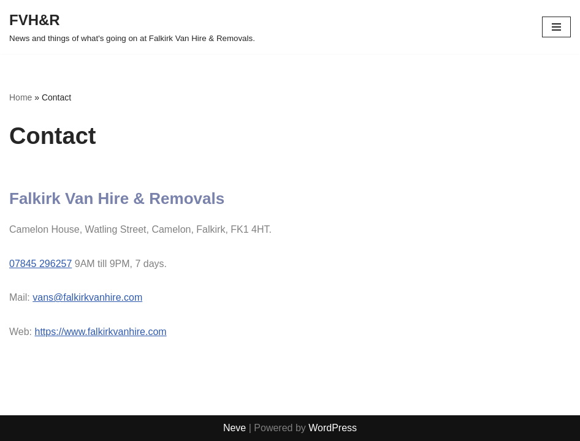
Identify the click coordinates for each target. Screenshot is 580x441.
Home (20, 97)
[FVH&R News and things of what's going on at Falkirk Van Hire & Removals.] (132, 27)
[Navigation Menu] (556, 27)
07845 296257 (40, 263)
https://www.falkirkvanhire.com (101, 331)
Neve (234, 428)
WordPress (332, 428)
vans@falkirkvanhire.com (87, 297)
